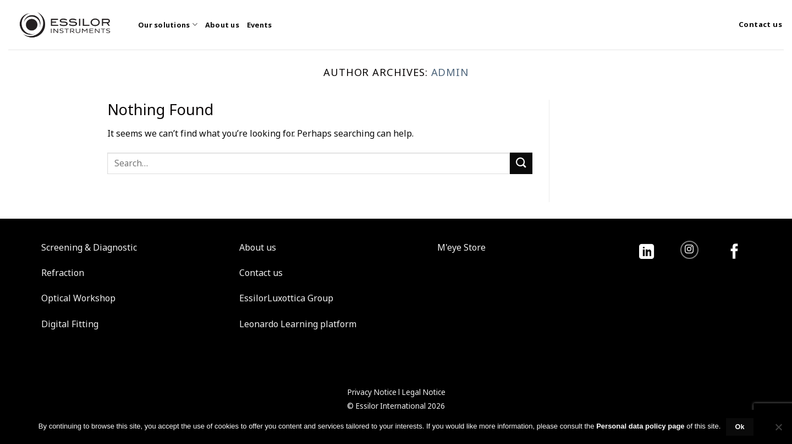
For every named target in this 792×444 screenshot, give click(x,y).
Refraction (62, 273)
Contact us (261, 273)
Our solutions (167, 24)
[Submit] (521, 163)
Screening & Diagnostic (89, 247)
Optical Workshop (78, 298)
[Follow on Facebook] (734, 252)
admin (450, 72)
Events (259, 25)
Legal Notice (424, 392)
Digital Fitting (69, 324)
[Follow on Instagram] (689, 250)
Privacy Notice (372, 392)
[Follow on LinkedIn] (646, 252)
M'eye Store (461, 247)
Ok (740, 427)
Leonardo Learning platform (297, 324)
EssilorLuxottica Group (286, 298)
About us (222, 25)
